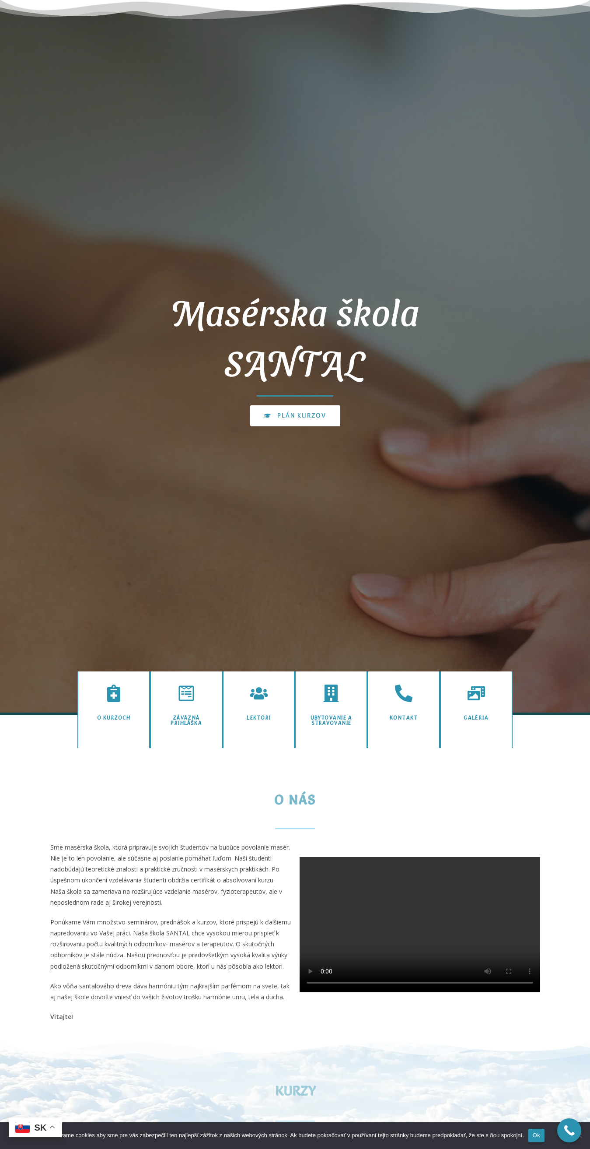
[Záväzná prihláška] (186, 693)
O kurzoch (114, 718)
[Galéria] (476, 693)
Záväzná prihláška (186, 720)
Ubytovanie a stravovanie (331, 720)
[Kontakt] (403, 693)
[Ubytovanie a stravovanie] (331, 693)
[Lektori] (259, 693)
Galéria (476, 718)
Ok (536, 1135)
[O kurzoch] (113, 693)
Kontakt (403, 718)
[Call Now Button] (569, 1130)
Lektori (259, 718)
